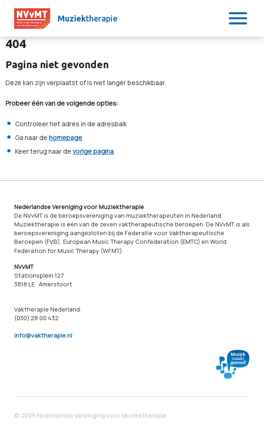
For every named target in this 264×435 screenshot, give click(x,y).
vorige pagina (93, 151)
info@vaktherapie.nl (43, 335)
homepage (65, 137)
